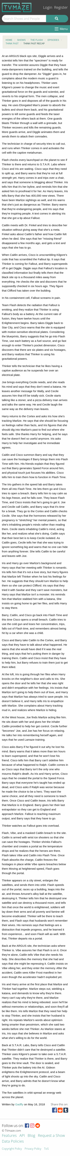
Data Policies (13, 1141)
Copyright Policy (12, 1148)
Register (61, 7)
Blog (31, 1136)
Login (47, 7)
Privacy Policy (33, 1148)
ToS (46, 1148)
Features (9, 1136)
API (22, 1136)
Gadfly (19, 1104)
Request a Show (51, 1136)
